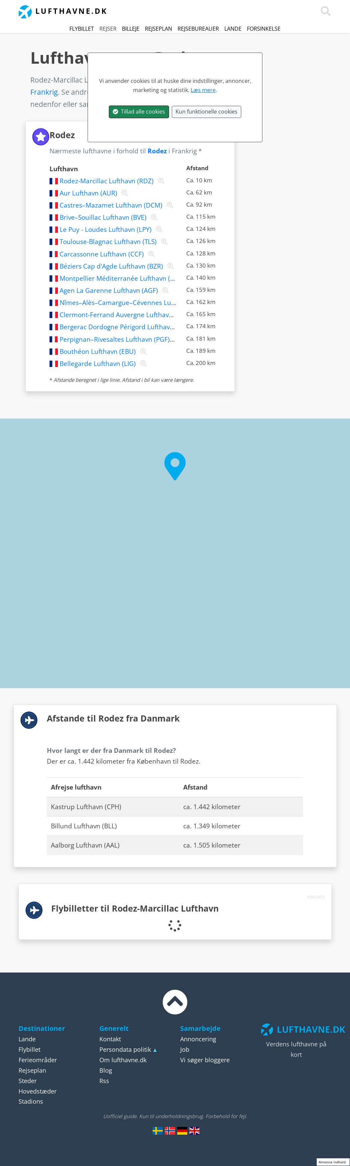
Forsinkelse (264, 28)
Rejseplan (158, 28)
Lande (233, 28)
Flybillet (81, 28)
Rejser (108, 28)
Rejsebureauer (198, 28)
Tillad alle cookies (139, 111)
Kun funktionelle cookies (206, 111)
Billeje (130, 28)
